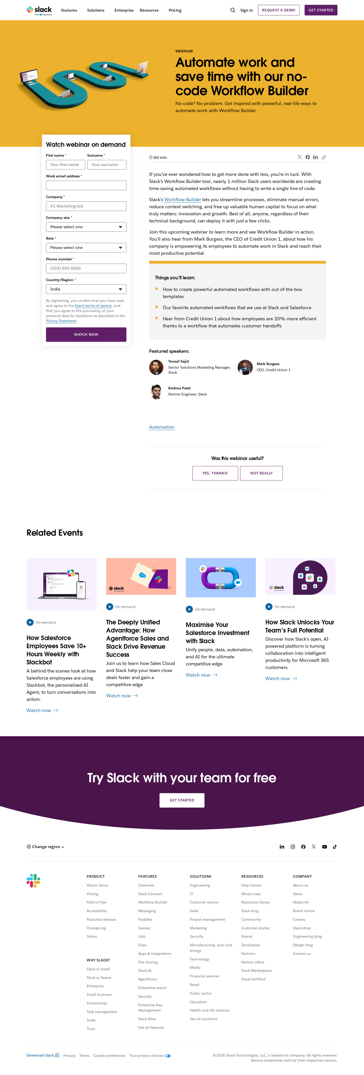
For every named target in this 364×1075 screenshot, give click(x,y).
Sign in (246, 10)
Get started (321, 10)
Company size (59, 217)
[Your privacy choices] (147, 1055)
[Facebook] (303, 847)
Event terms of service (93, 305)
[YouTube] (324, 847)
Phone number (60, 259)
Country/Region (61, 280)
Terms (84, 1055)
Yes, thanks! (215, 473)
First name (56, 155)
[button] (45, 846)
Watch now (86, 334)
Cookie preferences (109, 1055)
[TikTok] (335, 847)
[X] (314, 847)
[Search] (232, 11)
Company (55, 197)
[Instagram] (292, 847)
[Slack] (39, 10)
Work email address (64, 176)
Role (51, 238)
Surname (96, 155)
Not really (261, 473)
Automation (161, 427)
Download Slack (43, 1055)
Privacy (69, 1055)
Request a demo (278, 10)
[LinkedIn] (282, 847)
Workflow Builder (182, 199)
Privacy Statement (61, 321)
